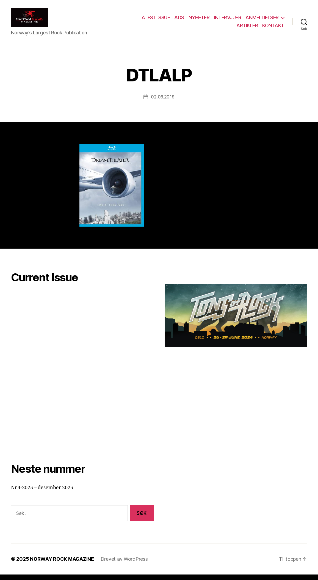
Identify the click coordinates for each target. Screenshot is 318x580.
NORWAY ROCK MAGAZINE (62, 564)
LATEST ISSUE (154, 20)
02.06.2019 (162, 102)
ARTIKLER (247, 28)
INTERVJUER (227, 20)
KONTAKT (273, 28)
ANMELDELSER (262, 20)
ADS (179, 20)
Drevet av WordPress (124, 564)
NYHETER (199, 20)
